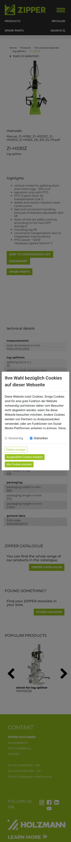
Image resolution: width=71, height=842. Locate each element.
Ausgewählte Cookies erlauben (24, 457)
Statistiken (41, 438)
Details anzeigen (16, 449)
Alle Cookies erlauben (19, 464)
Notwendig (16, 438)
